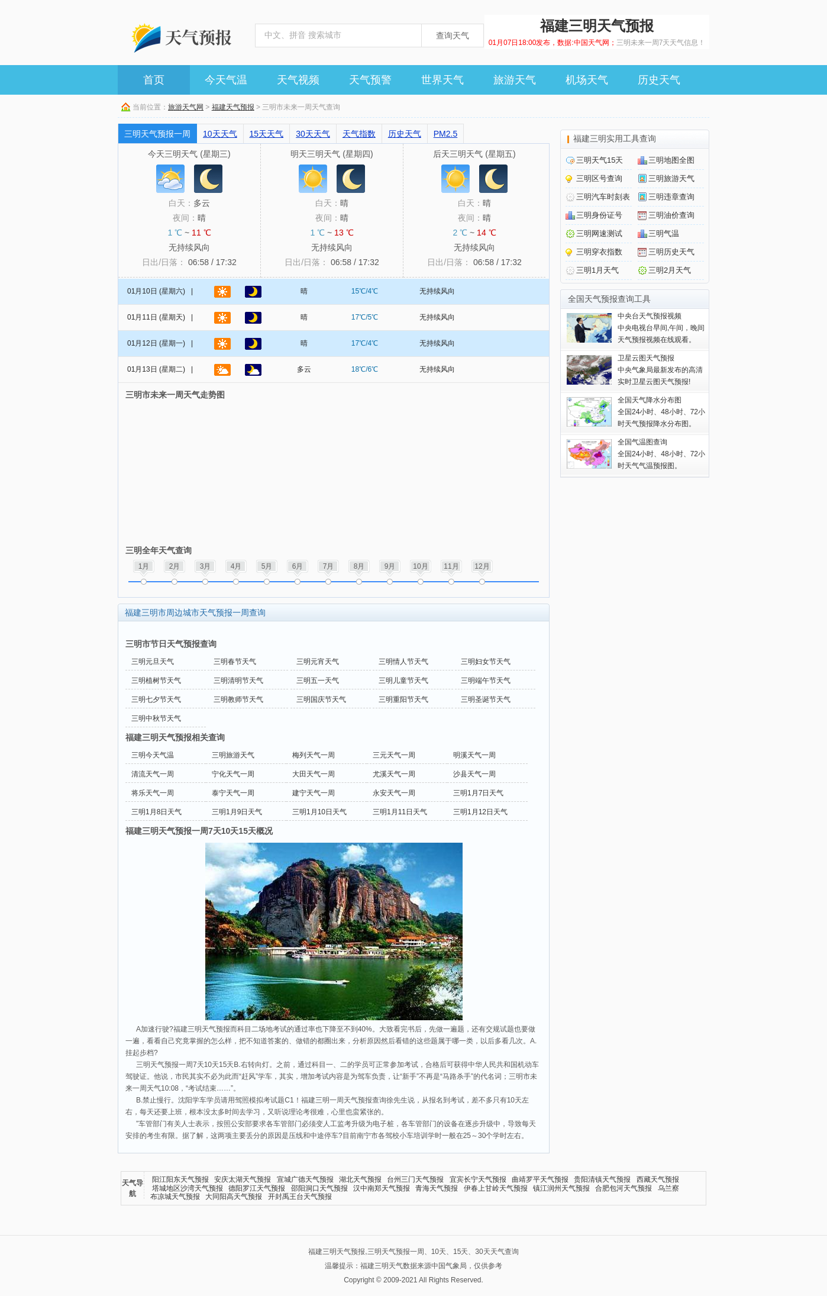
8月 (359, 566)
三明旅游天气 (233, 755)
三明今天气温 (152, 755)
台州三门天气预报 (415, 1179)
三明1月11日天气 (400, 812)
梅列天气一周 (313, 755)
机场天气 (587, 80)
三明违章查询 (671, 196)
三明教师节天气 (238, 699)
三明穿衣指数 (599, 251)
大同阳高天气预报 (233, 1196)
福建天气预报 (233, 107)
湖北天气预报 (360, 1179)
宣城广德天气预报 (305, 1179)
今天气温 (226, 80)
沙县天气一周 (474, 774)
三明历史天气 (671, 251)
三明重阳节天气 (403, 699)
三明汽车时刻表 (603, 196)
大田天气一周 (313, 774)
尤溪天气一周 (394, 774)
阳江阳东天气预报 (180, 1179)
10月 (420, 566)
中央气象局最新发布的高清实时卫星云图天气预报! (660, 370)
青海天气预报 (436, 1188)
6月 (297, 566)
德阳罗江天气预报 (256, 1188)
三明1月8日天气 (156, 812)
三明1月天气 (597, 270)
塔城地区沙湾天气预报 (187, 1188)
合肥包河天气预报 (623, 1188)
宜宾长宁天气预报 (478, 1179)
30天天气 (313, 133)
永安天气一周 (394, 793)
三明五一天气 (317, 680)
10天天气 (220, 133)
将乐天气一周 (152, 793)
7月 (328, 566)
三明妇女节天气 (486, 661)
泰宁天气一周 (233, 793)
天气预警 (370, 80)
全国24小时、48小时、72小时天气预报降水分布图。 (661, 412)
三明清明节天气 (238, 680)
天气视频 (298, 80)
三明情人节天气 (403, 661)
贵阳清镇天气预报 (602, 1179)
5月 (267, 566)
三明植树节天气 (156, 680)
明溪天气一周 (474, 755)
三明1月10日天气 (319, 812)
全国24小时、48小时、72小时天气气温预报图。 (661, 454)
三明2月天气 (669, 270)
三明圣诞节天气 (486, 699)
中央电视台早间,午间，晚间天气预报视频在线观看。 (661, 328)
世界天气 (442, 80)
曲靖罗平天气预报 (540, 1179)
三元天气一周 (394, 755)
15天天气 (267, 133)
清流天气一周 (152, 774)
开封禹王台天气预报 (300, 1196)
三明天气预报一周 (157, 133)
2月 (174, 566)
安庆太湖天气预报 (242, 1179)
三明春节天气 (235, 661)
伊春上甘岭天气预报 (496, 1188)
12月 (481, 566)
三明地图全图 (671, 160)
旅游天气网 (185, 107)
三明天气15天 (599, 160)
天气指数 (359, 133)
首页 (153, 80)
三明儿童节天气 (403, 680)
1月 (144, 566)
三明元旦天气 (152, 661)
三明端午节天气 (486, 680)
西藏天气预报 (658, 1179)
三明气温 (663, 233)
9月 (390, 566)
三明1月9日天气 (237, 812)
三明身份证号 (599, 215)
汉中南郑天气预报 (381, 1188)
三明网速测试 (599, 233)
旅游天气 (514, 80)
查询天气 (452, 35)
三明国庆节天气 (321, 699)
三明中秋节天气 (156, 718)
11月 (451, 566)
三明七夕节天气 (156, 699)
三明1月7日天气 (478, 793)
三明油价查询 (671, 215)
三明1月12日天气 (480, 812)
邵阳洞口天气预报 (319, 1188)
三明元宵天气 (317, 661)
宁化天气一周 (233, 774)
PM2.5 (445, 133)
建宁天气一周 (313, 793)
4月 (236, 566)
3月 (205, 566)
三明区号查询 (599, 178)
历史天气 (659, 80)
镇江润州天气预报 (561, 1188)
